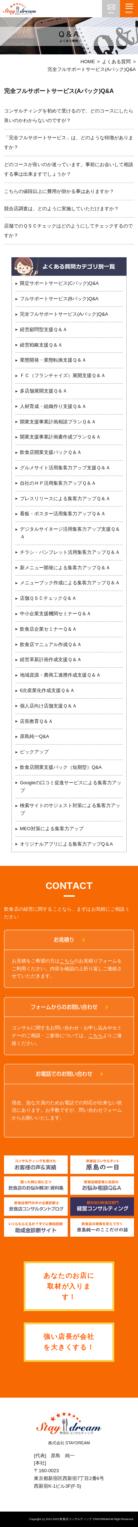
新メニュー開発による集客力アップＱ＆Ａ (65, 567)
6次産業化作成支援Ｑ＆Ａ (47, 690)
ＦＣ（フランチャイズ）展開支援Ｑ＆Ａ (63, 375)
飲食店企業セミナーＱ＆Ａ (48, 629)
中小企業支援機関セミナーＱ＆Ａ (55, 613)
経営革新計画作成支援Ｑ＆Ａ (51, 659)
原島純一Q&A (34, 736)
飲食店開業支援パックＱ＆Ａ (51, 452)
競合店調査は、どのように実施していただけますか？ (61, 208)
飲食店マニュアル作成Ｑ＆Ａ (51, 644)
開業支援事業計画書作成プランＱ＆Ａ (60, 437)
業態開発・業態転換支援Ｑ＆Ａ (53, 360)
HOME (88, 61)
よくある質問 (116, 61)
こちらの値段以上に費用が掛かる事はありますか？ (59, 191)
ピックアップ (34, 751)
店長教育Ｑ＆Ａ (36, 721)
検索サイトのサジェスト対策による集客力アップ (70, 809)
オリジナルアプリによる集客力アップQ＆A (66, 844)
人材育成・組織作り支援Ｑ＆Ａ (53, 406)
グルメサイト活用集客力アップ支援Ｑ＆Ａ (65, 467)
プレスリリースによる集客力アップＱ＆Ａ (65, 498)
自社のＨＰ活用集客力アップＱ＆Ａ (58, 483)
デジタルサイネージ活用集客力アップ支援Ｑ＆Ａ (70, 533)
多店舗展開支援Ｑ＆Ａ (43, 391)
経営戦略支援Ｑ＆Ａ (41, 345)
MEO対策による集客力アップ (52, 828)
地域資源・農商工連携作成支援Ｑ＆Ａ (60, 675)
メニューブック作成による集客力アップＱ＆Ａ (70, 582)
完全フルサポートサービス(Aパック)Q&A (64, 314)
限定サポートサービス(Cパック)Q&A (59, 283)
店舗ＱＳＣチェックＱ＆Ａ (48, 598)
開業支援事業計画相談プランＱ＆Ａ (58, 421)
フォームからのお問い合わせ (64, 1007)
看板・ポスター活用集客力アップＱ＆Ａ (63, 513)
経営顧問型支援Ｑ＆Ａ (43, 329)
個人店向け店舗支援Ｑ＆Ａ (48, 706)
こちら (67, 961)
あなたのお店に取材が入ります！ (69, 1286)
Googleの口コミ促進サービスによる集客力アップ (70, 786)
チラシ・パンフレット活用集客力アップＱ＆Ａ (70, 552)
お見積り (64, 939)
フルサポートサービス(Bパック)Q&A (59, 298)
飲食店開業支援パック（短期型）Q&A (61, 767)
